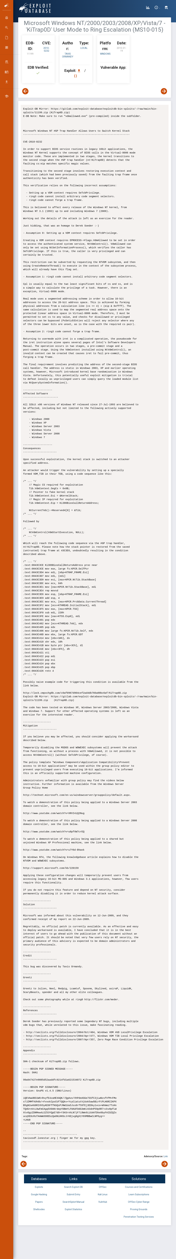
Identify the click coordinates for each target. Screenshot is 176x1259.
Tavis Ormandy (67, 55)
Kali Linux (102, 1194)
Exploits (39, 1187)
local (84, 48)
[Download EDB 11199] (80, 71)
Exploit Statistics (73, 1209)
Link (166, 1156)
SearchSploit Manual (73, 1202)
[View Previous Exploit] (25, 91)
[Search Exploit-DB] (166, 8)
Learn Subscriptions (138, 1194)
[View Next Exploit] (164, 91)
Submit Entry (73, 1194)
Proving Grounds (138, 1209)
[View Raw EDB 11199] (76, 76)
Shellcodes (39, 1209)
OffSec (102, 1187)
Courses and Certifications (138, 1187)
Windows (105, 53)
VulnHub (102, 1202)
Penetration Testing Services (139, 1216)
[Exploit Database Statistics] (148, 8)
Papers (39, 1202)
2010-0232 (46, 49)
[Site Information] (157, 8)
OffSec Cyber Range (139, 1202)
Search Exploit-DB (73, 1187)
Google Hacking (39, 1194)
